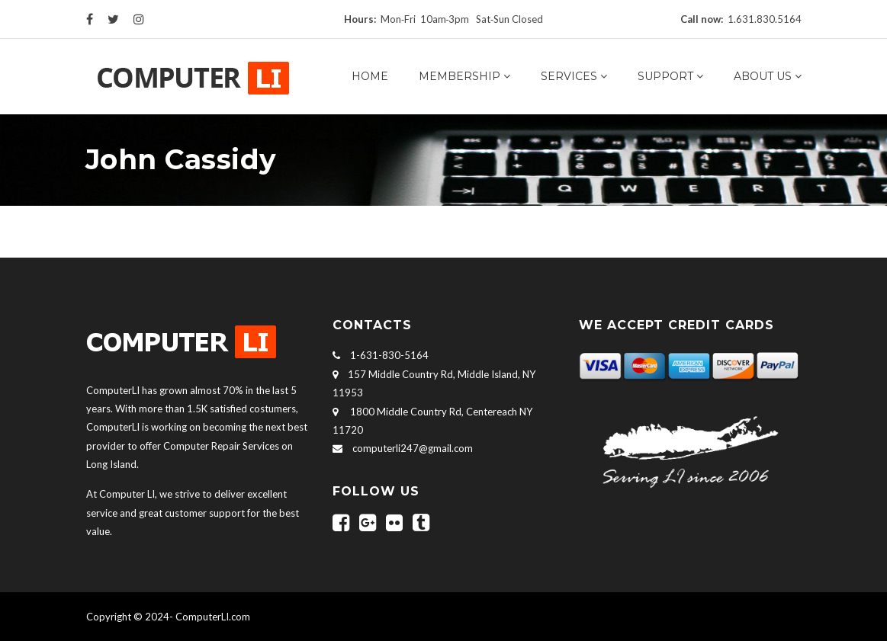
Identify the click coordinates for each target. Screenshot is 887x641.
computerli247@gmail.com (412, 448)
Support (665, 76)
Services (569, 76)
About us (763, 76)
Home (370, 76)
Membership (459, 76)
